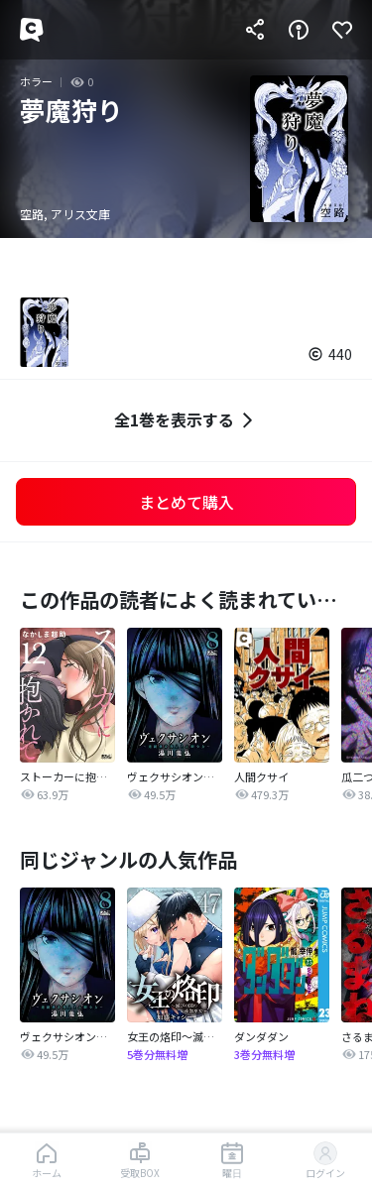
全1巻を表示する (186, 420)
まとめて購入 (186, 502)
